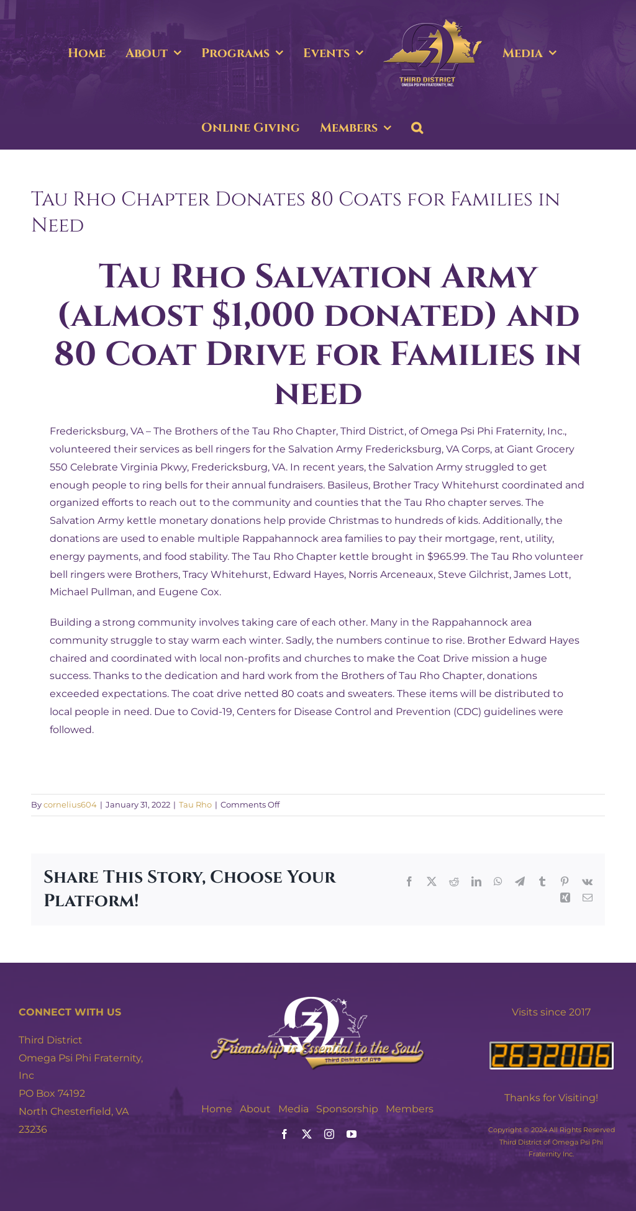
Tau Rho (195, 804)
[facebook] (284, 1134)
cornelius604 (70, 804)
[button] (417, 128)
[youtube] (352, 1134)
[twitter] (307, 1134)
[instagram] (329, 1134)
